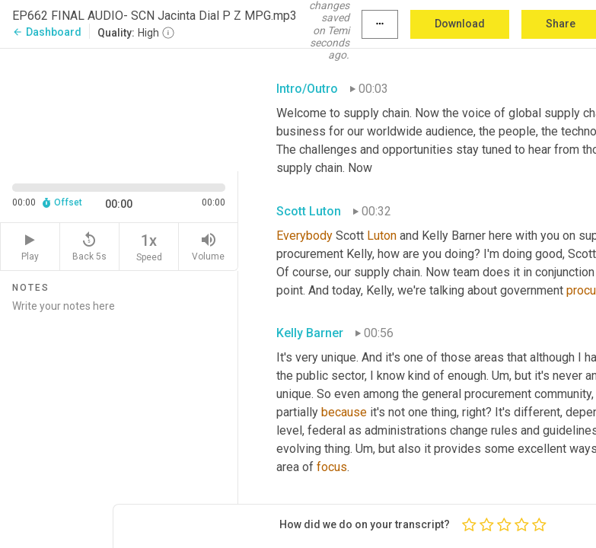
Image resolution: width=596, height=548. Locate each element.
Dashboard (46, 32)
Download (460, 24)
